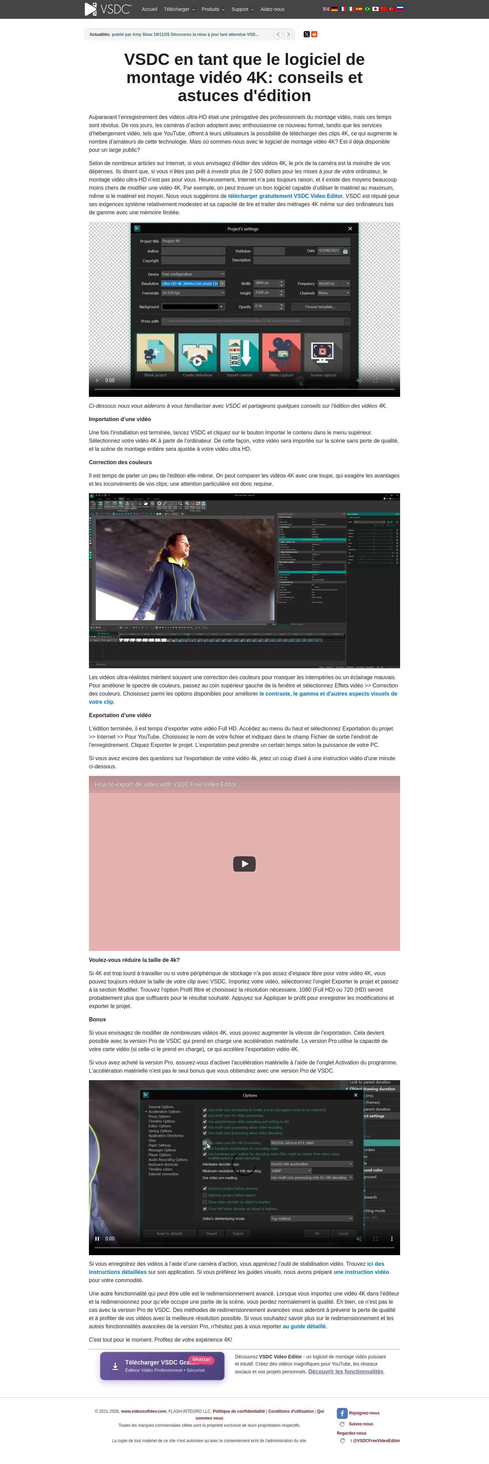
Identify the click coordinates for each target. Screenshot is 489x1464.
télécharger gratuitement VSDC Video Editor (285, 196)
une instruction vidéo (361, 1272)
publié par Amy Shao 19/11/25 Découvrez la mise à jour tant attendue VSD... (185, 34)
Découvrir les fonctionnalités (346, 1371)
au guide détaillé (304, 1326)
